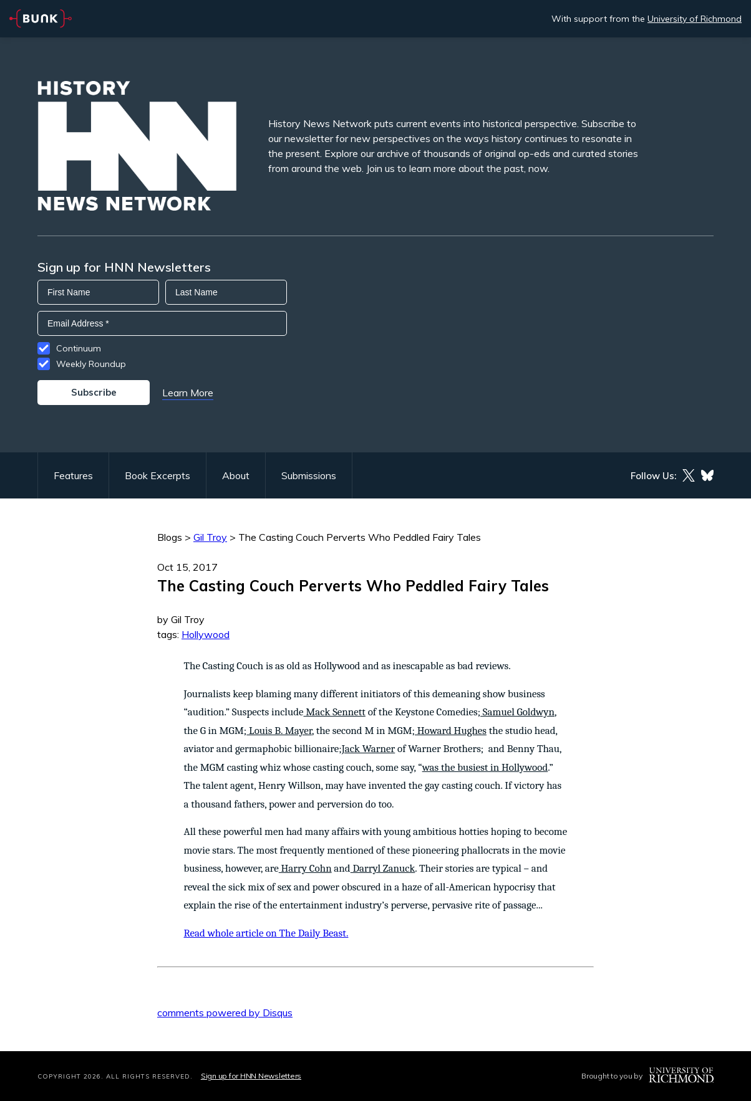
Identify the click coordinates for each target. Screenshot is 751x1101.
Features (73, 475)
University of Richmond (694, 18)
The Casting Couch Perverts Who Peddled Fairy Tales (359, 537)
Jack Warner (368, 749)
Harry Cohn (305, 868)
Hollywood (206, 634)
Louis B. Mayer (279, 730)
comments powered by (225, 1012)
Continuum (78, 348)
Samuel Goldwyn (517, 712)
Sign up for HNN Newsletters (251, 1075)
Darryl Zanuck (383, 868)
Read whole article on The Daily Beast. (266, 933)
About (236, 475)
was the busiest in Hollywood (485, 767)
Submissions (308, 475)
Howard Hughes (451, 730)
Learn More (187, 392)
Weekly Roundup (91, 363)
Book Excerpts (157, 475)
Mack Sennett (335, 712)
